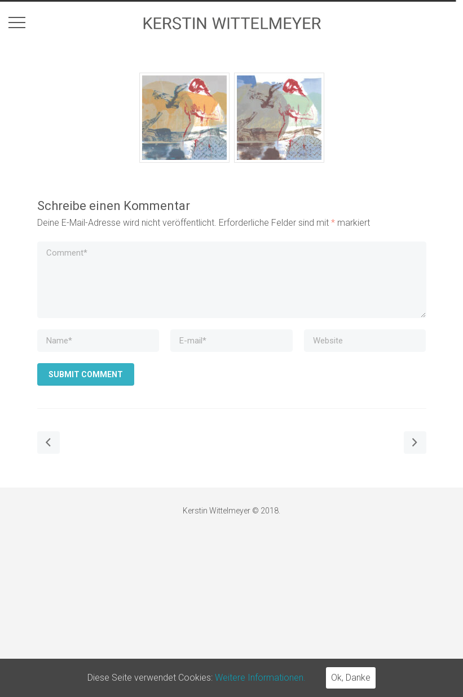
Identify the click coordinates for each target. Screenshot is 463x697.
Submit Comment (85, 374)
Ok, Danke (351, 677)
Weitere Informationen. (260, 677)
